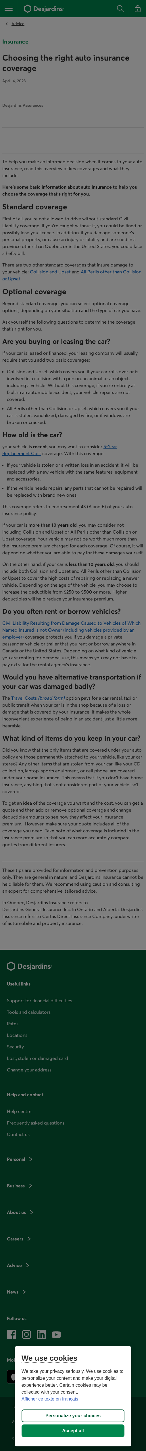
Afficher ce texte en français (50, 1398)
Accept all (73, 1430)
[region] (73, 1396)
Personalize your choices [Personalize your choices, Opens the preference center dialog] (73, 1415)
